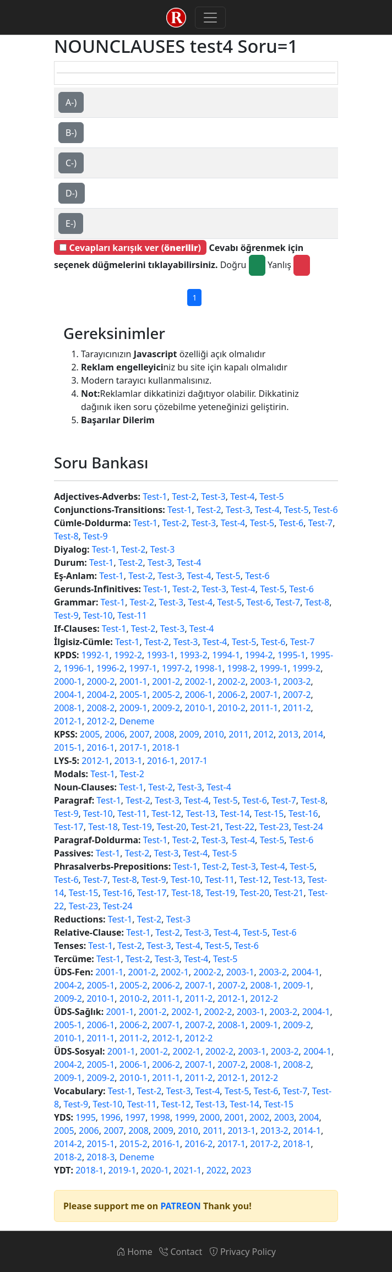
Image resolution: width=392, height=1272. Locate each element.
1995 (85, 1117)
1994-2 (259, 655)
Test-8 (66, 536)
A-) (71, 102)
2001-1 (133, 681)
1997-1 (143, 668)
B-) (71, 133)
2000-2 (100, 681)
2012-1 (68, 721)
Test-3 (213, 496)
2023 (241, 1170)
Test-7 (320, 523)
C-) (71, 163)
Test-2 (184, 496)
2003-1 (264, 681)
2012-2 (100, 721)
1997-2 (176, 668)
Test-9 (95, 536)
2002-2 (231, 681)
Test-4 (242, 496)
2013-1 (129, 761)
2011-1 (264, 708)
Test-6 (325, 510)
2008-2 (100, 708)
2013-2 (274, 1130)
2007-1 (264, 695)
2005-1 (133, 695)
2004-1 (68, 695)
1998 (160, 1117)
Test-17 (69, 827)
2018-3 (100, 1157)
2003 (284, 1117)
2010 (214, 734)
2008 (164, 734)
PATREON (180, 1206)
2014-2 (68, 1144)
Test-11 (132, 615)
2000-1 (68, 681)
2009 (189, 734)
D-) (72, 193)
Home (134, 1252)
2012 (263, 734)
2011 (238, 734)
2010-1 (199, 708)
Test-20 (171, 827)
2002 (259, 1117)
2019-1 (122, 1170)
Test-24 (308, 827)
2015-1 (68, 747)
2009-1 (133, 708)
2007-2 (297, 695)
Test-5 (271, 496)
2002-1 (199, 681)
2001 (235, 1117)
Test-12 (166, 813)
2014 (313, 734)
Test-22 (240, 827)
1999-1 (274, 668)
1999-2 (306, 668)
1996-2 (110, 668)
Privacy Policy (242, 1252)
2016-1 (100, 747)
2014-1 (307, 1130)
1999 (185, 1117)
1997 (135, 1117)
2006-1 (199, 695)
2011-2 (297, 708)
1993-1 (161, 655)
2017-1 (133, 747)
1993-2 (193, 655)
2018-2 (68, 1157)
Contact (180, 1252)
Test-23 (274, 827)
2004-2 (100, 695)
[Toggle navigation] (210, 18)
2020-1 (155, 1170)
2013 (288, 734)
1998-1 (208, 668)
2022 (216, 1170)
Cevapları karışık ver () (130, 248)
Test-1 (155, 496)
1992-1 (95, 655)
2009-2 (166, 708)
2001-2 (166, 681)
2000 (210, 1117)
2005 (90, 734)
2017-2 (264, 1144)
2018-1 (166, 747)
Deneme (137, 721)
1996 (110, 1117)
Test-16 (303, 813)
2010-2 (231, 708)
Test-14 (235, 813)
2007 (139, 734)
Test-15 (269, 813)
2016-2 (199, 1144)
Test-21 (206, 827)
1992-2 (128, 655)
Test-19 (137, 827)
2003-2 (297, 681)
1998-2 (241, 668)
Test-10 (98, 615)
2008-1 (68, 708)
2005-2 (166, 695)
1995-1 (291, 655)
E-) (71, 223)
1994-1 (226, 655)
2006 (115, 734)
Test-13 (200, 813)
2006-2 (231, 695)
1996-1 (78, 668)
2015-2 (133, 1144)
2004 (309, 1117)
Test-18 (103, 827)
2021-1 (187, 1170)
